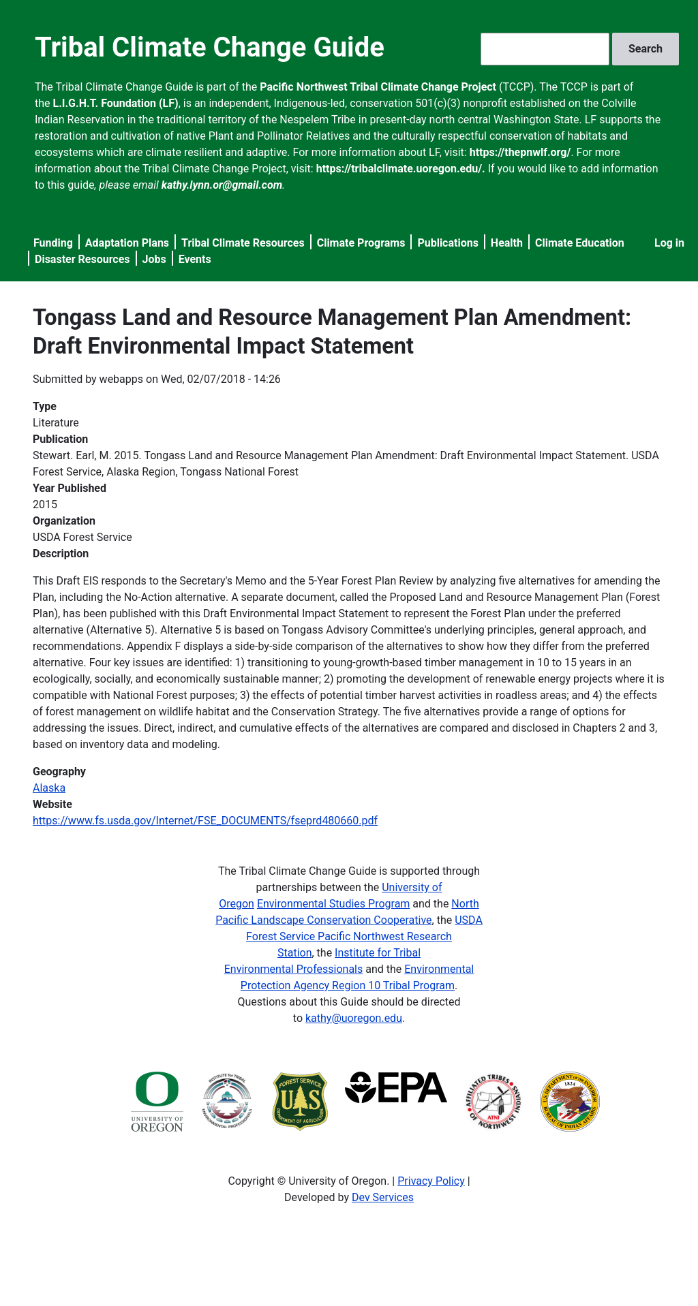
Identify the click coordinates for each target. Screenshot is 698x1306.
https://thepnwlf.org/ (520, 152)
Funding (53, 242)
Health (507, 242)
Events (195, 259)
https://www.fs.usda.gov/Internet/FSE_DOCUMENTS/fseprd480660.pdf (205, 820)
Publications (448, 242)
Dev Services (383, 1197)
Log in (669, 242)
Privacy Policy (431, 1181)
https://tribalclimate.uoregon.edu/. (400, 168)
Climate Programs (361, 242)
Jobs (154, 259)
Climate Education (579, 242)
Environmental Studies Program (333, 903)
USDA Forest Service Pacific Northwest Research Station (364, 936)
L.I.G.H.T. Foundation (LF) (116, 103)
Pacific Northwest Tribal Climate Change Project (378, 86)
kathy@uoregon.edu (353, 1018)
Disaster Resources (82, 259)
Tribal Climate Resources (243, 242)
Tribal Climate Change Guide (209, 47)
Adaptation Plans (127, 242)
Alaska (49, 787)
